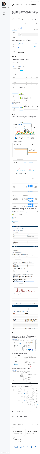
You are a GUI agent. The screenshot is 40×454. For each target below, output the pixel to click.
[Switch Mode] (1, 452)
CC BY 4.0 (21, 424)
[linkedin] (5, 452)
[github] (3, 452)
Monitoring (15, 421)
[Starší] (18, 447)
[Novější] (31, 447)
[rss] (8, 452)
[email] (6, 452)
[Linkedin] (36, 424)
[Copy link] (37, 424)
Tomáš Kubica (5, 7)
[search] (35, 1)
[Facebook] (35, 424)
